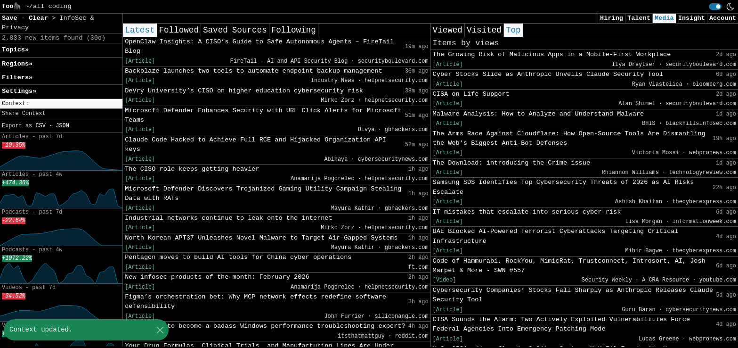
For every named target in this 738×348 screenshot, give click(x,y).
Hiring (611, 18)
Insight (691, 18)
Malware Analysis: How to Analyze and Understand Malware (538, 113)
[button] (61, 104)
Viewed (447, 30)
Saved (215, 30)
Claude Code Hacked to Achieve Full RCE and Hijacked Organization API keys (255, 144)
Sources (249, 30)
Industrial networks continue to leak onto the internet (229, 218)
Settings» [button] (19, 91)
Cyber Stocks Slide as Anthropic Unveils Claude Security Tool (548, 74)
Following (293, 30)
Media (664, 18)
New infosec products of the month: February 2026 (217, 277)
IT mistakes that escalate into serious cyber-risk (527, 211)
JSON (62, 126)
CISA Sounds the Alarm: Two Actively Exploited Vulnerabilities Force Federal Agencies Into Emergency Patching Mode (561, 324)
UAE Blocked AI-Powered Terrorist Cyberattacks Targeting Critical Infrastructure (556, 236)
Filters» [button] (17, 77)
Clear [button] (40, 18)
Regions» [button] (17, 63)
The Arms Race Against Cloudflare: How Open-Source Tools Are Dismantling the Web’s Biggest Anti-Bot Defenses (569, 138)
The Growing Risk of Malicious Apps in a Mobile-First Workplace (552, 54)
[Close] (160, 330)
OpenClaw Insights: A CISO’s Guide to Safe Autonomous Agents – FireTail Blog (259, 46)
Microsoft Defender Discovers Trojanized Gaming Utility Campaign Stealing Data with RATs (263, 193)
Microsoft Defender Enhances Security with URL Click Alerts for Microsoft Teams (263, 115)
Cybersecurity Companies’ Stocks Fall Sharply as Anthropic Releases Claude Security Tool (573, 295)
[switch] (715, 6)
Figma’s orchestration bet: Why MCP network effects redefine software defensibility (255, 301)
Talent (638, 18)
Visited (484, 30)
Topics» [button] (15, 49)
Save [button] (11, 18)
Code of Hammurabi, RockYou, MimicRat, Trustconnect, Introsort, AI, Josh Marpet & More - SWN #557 (569, 265)
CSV (40, 126)
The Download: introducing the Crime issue (511, 162)
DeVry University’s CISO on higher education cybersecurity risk (244, 90)
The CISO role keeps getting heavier (192, 169)
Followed (179, 30)
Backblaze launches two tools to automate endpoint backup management (253, 71)
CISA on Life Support (471, 94)
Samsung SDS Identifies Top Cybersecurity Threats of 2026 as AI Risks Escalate (563, 187)
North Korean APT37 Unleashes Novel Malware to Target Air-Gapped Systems (261, 237)
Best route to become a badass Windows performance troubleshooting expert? (265, 326)
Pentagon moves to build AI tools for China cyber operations (238, 257)
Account (722, 18)
